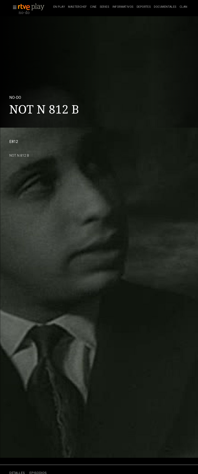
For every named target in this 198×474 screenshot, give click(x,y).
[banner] (35, 7)
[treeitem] (59, 7)
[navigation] (120, 7)
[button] (13, 7)
